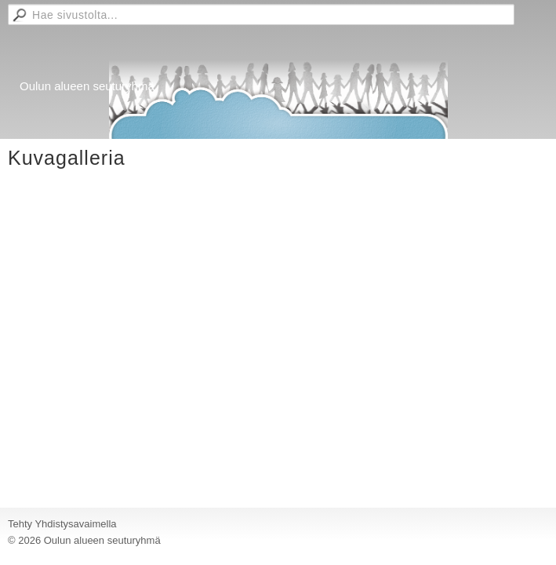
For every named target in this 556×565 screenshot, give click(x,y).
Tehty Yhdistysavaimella (62, 524)
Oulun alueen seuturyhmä (87, 86)
